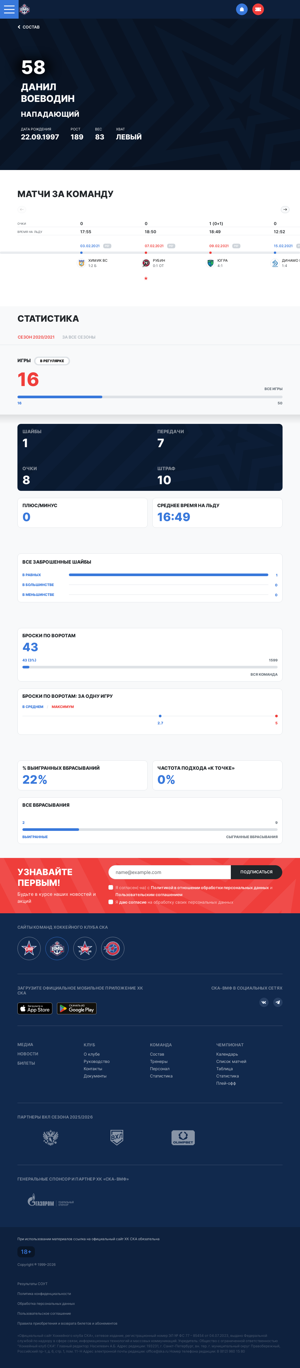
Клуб (89, 1045)
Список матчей (231, 1061)
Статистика (161, 1075)
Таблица (224, 1068)
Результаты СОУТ (32, 1284)
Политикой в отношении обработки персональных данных (210, 887)
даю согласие (133, 902)
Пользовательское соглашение (44, 1313)
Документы (95, 1075)
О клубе (92, 1054)
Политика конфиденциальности (44, 1293)
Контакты (93, 1068)
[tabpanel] (150, 601)
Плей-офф (226, 1083)
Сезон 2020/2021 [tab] (36, 337)
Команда (161, 1045)
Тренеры (159, 1061)
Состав (28, 27)
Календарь (227, 1054)
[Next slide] (285, 209)
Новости (27, 1054)
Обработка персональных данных (46, 1303)
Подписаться (256, 872)
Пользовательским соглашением (149, 894)
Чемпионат (230, 1045)
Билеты (26, 1063)
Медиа (25, 1044)
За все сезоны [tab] (78, 337)
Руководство (97, 1061)
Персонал (159, 1068)
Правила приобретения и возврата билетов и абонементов (67, 1323)
